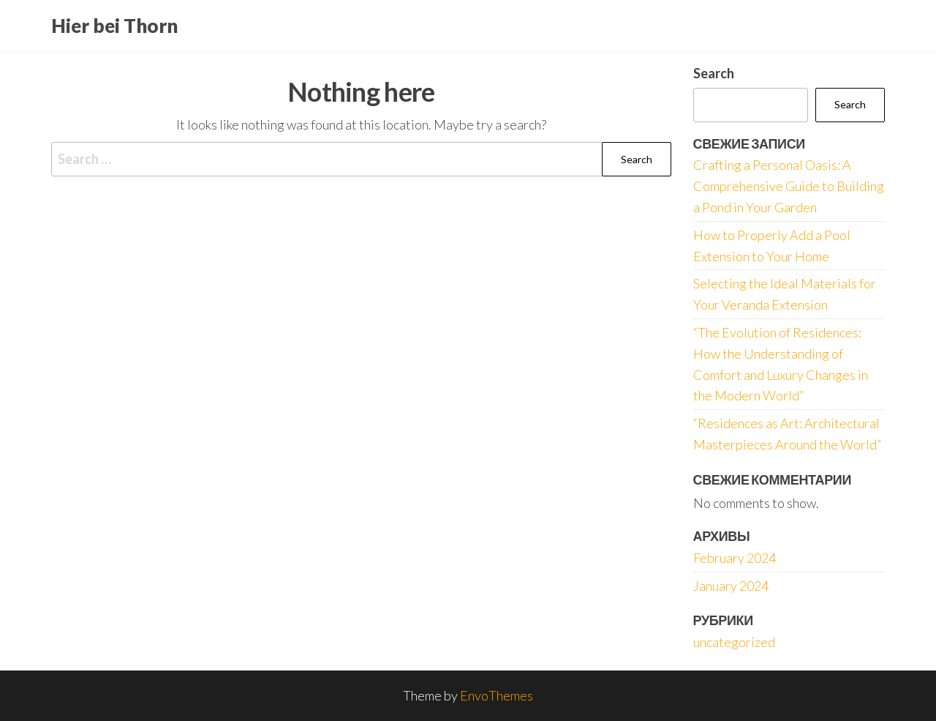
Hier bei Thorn (114, 25)
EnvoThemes (496, 695)
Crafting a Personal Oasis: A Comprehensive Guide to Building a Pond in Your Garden (788, 186)
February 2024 (734, 558)
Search (713, 73)
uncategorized (734, 642)
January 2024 (731, 586)
